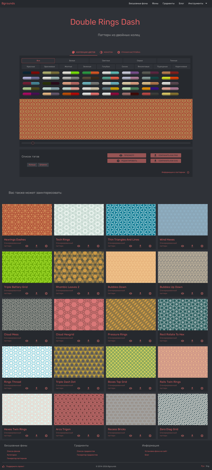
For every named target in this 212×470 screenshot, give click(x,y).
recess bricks (117, 429)
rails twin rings (170, 381)
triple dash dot (66, 381)
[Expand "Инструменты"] (198, 3)
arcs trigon (63, 429)
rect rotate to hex (172, 334)
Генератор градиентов (87, 455)
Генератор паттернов (17, 458)
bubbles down (117, 287)
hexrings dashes (15, 239)
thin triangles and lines (123, 239)
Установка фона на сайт (156, 451)
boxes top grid (117, 381)
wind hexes (167, 239)
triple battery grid (16, 287)
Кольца (32, 165)
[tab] (83, 52)
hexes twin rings (15, 429)
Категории (12, 455)
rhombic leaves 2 (67, 287)
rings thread (12, 381)
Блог (147, 455)
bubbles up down (171, 287)
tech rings (63, 239)
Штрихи (43, 165)
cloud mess (11, 334)
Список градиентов (86, 451)
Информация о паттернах (173, 172)
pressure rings (117, 334)
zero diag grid (169, 429)
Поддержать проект (15, 466)
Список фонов (13, 451)
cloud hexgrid (65, 334)
